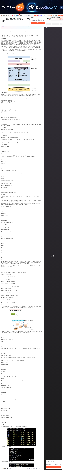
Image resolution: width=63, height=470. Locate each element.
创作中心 (56, 15)
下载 (8, 15)
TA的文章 (47, 24)
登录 (44, 15)
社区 (10, 15)
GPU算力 (18, 15)
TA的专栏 (56, 24)
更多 (21, 15)
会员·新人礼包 (49, 15)
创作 (60, 15)
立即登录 (38, 22)
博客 (6, 15)
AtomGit (13, 15)
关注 (10, 468)
